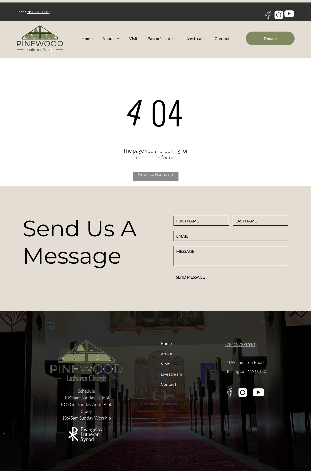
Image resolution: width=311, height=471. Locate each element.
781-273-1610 (38, 12)
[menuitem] (87, 38)
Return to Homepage (156, 174)
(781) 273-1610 (240, 344)
